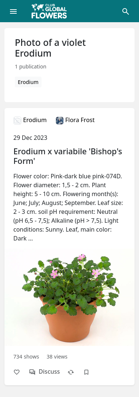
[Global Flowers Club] (51, 11)
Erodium (28, 81)
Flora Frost (75, 120)
